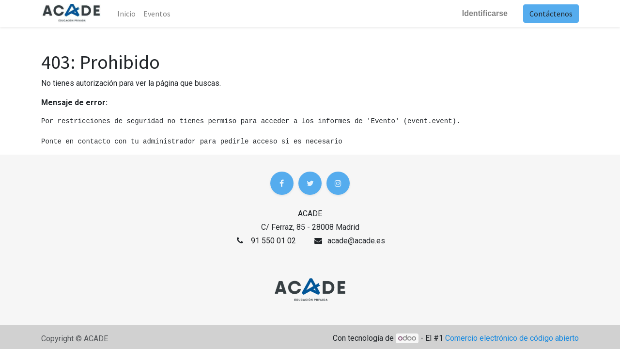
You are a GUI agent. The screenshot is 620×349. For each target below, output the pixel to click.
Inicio (126, 13)
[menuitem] (157, 13)
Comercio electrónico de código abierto (512, 338)
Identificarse (485, 13)
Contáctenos (551, 13)
